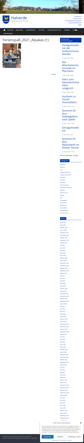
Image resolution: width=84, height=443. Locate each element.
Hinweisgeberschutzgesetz (73, 21)
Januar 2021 (63, 382)
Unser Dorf (19, 30)
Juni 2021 (62, 370)
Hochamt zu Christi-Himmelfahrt (69, 99)
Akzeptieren (47, 437)
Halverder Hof (64, 192)
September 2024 (64, 271)
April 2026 (63, 222)
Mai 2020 (62, 403)
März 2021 (63, 377)
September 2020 (64, 392)
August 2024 (63, 273)
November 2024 (64, 265)
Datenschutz (63, 440)
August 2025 (63, 243)
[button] (81, 423)
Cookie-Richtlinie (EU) (74, 23)
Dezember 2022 (64, 324)
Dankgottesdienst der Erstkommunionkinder (70, 49)
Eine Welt (62, 180)
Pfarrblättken (63, 208)
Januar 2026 (63, 230)
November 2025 (64, 235)
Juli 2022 (62, 337)
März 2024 (63, 286)
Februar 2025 (63, 258)
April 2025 (63, 253)
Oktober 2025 (63, 238)
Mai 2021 (62, 372)
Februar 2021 (63, 380)
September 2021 (64, 362)
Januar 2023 (63, 321)
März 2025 (63, 255)
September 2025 (64, 240)
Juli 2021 (62, 367)
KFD (61, 198)
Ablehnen (60, 437)
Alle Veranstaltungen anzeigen (69, 155)
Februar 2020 (63, 410)
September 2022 (64, 332)
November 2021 (64, 357)
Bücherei (62, 167)
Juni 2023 (62, 309)
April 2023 (63, 314)
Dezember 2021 (64, 354)
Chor (61, 170)
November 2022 (64, 326)
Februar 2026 (63, 227)
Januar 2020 (63, 413)
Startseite (10, 30)
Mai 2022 (62, 342)
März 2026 (63, 225)
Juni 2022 (62, 339)
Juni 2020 (62, 400)
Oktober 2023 (63, 298)
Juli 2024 (62, 276)
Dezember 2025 (64, 232)
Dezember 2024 (64, 263)
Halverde (19, 17)
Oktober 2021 (63, 359)
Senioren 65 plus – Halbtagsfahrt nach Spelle (70, 115)
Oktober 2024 (63, 268)
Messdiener (63, 205)
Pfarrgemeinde (30, 30)
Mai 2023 (62, 311)
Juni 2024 (62, 278)
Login (79, 25)
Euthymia (41, 30)
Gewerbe (67, 30)
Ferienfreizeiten (64, 185)
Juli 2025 (62, 245)
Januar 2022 (63, 352)
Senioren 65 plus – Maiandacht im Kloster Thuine (70, 143)
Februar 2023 (63, 319)
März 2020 (63, 408)
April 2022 (63, 344)
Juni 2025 (62, 248)
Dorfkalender (8, 33)
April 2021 (63, 375)
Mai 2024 (62, 281)
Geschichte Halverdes (66, 187)
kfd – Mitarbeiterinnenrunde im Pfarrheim (70, 66)
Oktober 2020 (63, 390)
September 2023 (64, 301)
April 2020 (63, 405)
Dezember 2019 (64, 415)
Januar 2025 (63, 260)
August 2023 (63, 304)
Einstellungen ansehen (74, 437)
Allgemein (63, 164)
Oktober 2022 (63, 329)
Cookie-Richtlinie (55, 440)
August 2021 (63, 365)
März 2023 (63, 316)
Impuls (62, 195)
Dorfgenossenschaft (54, 30)
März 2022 (63, 347)
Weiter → (55, 74)
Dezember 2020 (64, 385)
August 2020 (63, 395)
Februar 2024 (63, 288)
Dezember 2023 (64, 293)
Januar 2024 (63, 291)
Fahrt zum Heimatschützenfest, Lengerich (70, 84)
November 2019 (64, 418)
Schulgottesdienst (70, 129)
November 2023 (64, 296)
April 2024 (63, 283)
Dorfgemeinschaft (65, 172)
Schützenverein (64, 213)
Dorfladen (62, 177)
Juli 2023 (62, 306)
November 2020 (64, 387)
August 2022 (63, 334)
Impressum (69, 440)
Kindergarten (63, 200)
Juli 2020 (62, 398)
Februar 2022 (63, 349)
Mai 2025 (62, 250)
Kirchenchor (63, 203)
